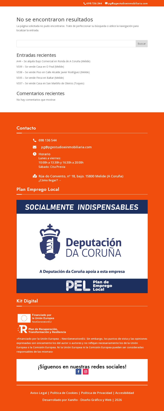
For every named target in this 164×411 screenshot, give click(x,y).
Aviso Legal (38, 393)
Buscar (142, 43)
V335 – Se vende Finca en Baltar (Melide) (40, 77)
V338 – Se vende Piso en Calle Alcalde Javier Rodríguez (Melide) (53, 72)
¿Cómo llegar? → (50, 180)
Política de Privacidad (96, 393)
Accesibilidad (124, 393)
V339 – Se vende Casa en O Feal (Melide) (40, 66)
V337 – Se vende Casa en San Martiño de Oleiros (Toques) (50, 83)
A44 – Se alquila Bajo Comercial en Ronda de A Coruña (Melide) (53, 61)
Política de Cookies (64, 393)
